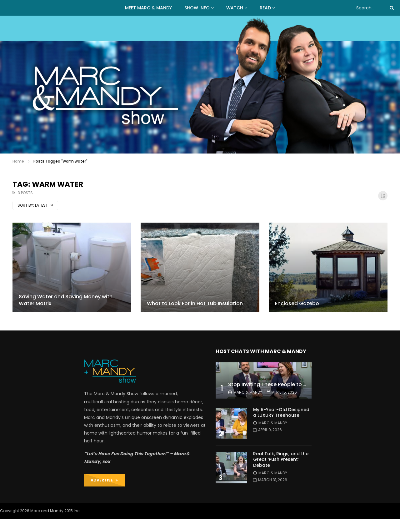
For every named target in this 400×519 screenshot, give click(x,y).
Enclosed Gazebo (297, 303)
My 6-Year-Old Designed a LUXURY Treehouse (281, 412)
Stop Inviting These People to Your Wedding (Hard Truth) (300, 384)
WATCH (234, 8)
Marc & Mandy (247, 392)
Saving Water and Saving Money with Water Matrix (65, 300)
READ (265, 8)
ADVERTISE (104, 480)
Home (18, 161)
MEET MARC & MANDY (148, 8)
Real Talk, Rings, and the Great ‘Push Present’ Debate (280, 460)
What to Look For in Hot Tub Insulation (195, 303)
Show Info (197, 8)
